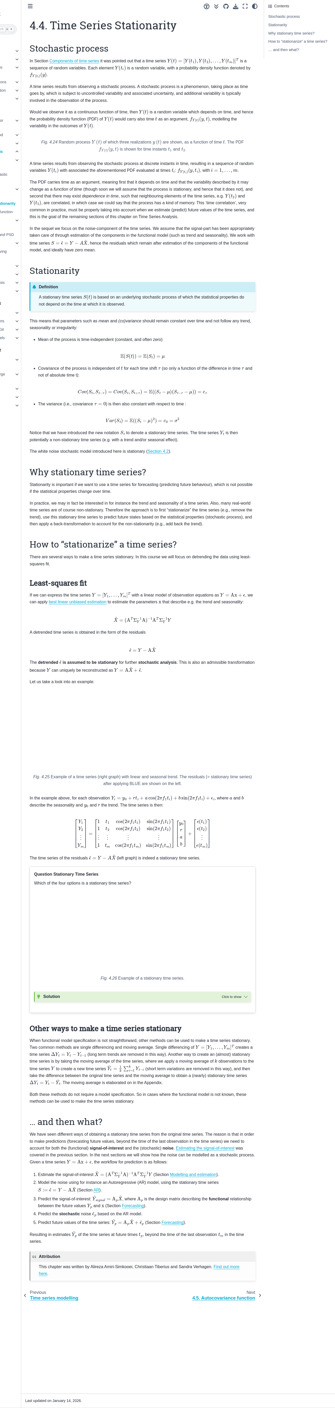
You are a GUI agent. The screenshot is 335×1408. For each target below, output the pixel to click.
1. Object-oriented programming (22, 362)
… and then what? (283, 50)
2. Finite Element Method (28, 135)
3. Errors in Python (22, 388)
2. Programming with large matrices (29, 377)
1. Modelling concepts (25, 51)
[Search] (33, 29)
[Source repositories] (226, 6)
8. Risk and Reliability (25, 291)
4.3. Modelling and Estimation (26, 192)
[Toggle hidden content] (235, 1059)
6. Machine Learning (24, 274)
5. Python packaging (24, 405)
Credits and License (23, 444)
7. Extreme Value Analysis (28, 282)
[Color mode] (255, 6)
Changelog (16, 435)
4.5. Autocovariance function (34, 212)
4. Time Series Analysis (27, 152)
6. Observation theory (25, 98)
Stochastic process (284, 16)
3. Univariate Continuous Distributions (27, 70)
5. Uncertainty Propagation (29, 90)
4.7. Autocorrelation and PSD (35, 235)
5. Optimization (19, 266)
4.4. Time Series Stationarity (36, 203)
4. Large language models (28, 338)
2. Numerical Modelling (26, 59)
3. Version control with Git (28, 329)
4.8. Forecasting (24, 243)
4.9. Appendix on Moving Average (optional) (31, 254)
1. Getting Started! (22, 313)
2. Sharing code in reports (28, 321)
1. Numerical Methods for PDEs (28, 123)
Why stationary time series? (291, 33)
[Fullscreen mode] (245, 6)
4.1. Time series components (24, 163)
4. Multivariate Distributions (29, 82)
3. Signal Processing (24, 143)
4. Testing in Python (23, 397)
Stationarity (277, 25)
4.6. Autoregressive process (27, 223)
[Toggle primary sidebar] (76, 6)
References (16, 427)
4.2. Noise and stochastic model (32, 177)
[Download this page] (236, 6)
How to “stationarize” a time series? (297, 41)
